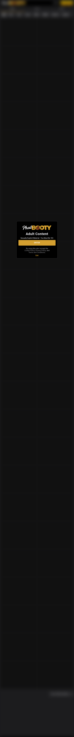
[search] (53, 734)
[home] (4, 734)
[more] (70, 734)
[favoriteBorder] (37, 734)
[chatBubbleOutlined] (20, 733)
